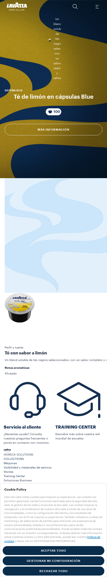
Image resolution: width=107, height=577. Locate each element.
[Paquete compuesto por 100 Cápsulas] (53, 90)
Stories (8, 472)
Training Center (14, 476)
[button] (75, 6)
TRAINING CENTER (75, 427)
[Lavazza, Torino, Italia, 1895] (17, 6)
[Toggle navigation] (97, 6)
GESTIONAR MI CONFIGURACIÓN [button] (53, 560)
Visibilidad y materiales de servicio (28, 467)
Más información (53, 107)
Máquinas (10, 463)
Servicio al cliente (22, 427)
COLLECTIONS (14, 459)
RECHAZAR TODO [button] (53, 571)
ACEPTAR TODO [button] (53, 550)
